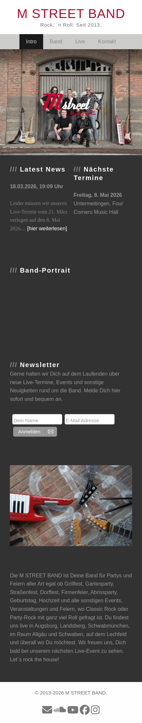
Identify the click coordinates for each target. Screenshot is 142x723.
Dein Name (26, 420)
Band (56, 41)
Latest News (43, 169)
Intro (31, 41)
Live (80, 41)
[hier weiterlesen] (47, 228)
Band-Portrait (45, 270)
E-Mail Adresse (82, 420)
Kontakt (107, 41)
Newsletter (40, 364)
